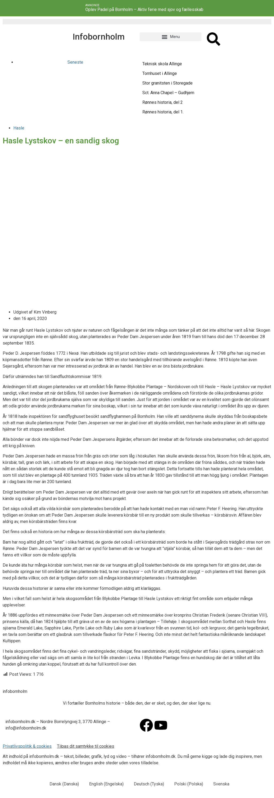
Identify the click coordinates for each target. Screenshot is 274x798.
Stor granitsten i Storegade (167, 83)
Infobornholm (99, 37)
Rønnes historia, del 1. (163, 111)
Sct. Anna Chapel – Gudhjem (168, 92)
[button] (170, 36)
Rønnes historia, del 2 (162, 102)
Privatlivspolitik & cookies (27, 746)
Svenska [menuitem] (221, 783)
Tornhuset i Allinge (159, 73)
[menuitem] (62, 784)
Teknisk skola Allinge (162, 63)
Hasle (18, 128)
